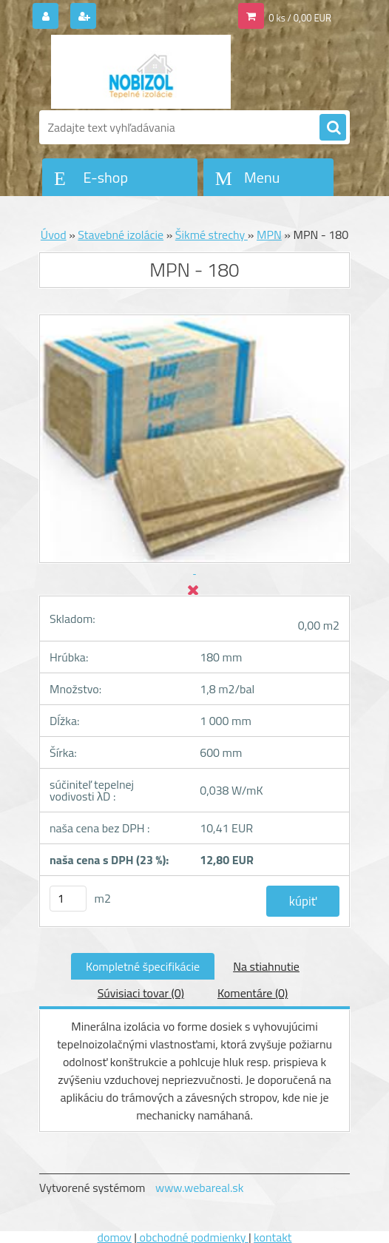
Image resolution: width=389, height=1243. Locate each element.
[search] (332, 128)
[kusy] (68, 899)
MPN (269, 234)
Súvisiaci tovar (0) (141, 993)
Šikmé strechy (211, 234)
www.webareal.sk (199, 1187)
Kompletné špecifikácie (143, 966)
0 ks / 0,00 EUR (299, 17)
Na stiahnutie (266, 966)
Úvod (54, 234)
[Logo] (141, 72)
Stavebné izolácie (120, 234)
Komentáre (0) (252, 993)
